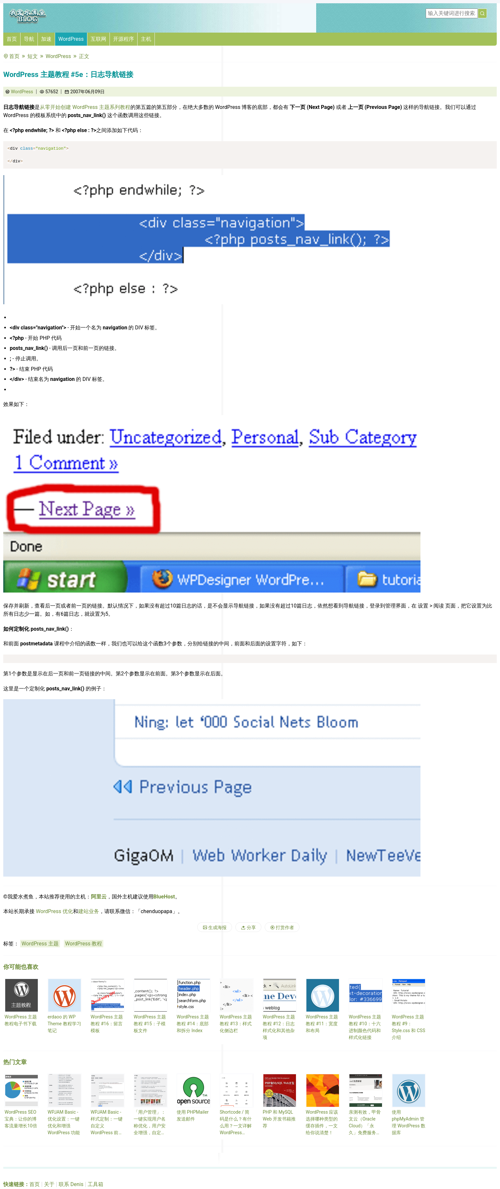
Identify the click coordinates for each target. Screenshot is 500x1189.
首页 (12, 39)
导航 (29, 39)
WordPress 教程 (83, 944)
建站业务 (88, 911)
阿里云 (99, 897)
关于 (49, 1184)
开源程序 (123, 39)
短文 (32, 56)
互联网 (98, 39)
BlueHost (164, 897)
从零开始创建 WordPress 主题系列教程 (85, 107)
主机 (146, 39)
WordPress (71, 39)
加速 (46, 39)
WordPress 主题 (40, 944)
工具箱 (95, 1184)
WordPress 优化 (54, 911)
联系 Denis (71, 1184)
